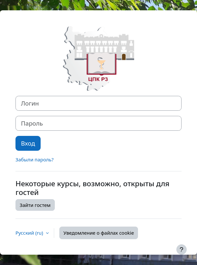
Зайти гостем (35, 205)
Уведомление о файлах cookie (99, 232)
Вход (28, 143)
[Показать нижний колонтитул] (181, 249)
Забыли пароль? (34, 159)
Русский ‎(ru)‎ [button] (29, 232)
